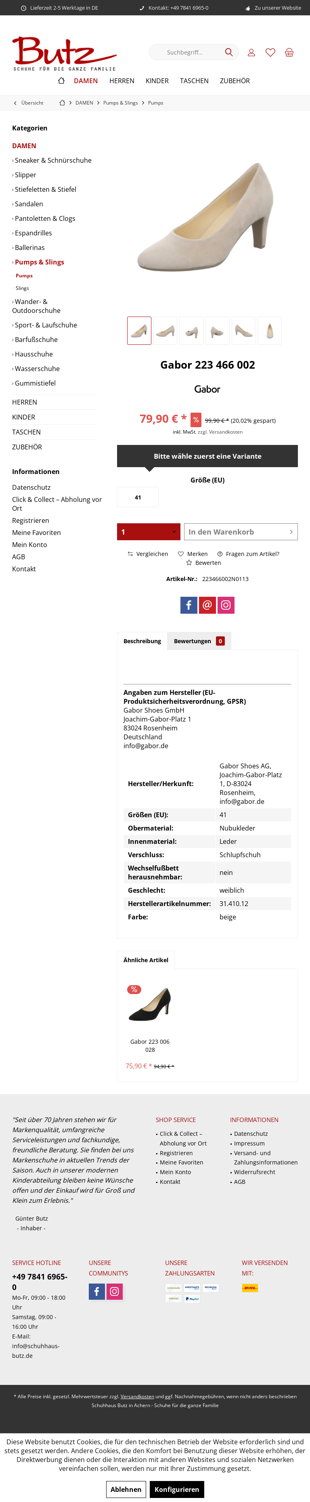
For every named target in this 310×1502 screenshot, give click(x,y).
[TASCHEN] (194, 81)
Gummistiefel (34, 383)
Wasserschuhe (36, 368)
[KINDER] (157, 81)
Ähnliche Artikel (146, 960)
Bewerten (203, 562)
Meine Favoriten (36, 532)
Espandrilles (32, 233)
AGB (18, 556)
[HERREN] (122, 81)
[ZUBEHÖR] (235, 81)
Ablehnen (126, 1489)
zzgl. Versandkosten (220, 431)
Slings (22, 288)
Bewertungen (199, 641)
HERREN (24, 402)
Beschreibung (142, 641)
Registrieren (30, 520)
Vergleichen (148, 554)
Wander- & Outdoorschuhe (36, 306)
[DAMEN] (86, 81)
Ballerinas (29, 247)
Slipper (24, 174)
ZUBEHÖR (27, 447)
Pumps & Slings (38, 262)
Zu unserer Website (278, 7)
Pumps (24, 275)
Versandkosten (137, 1396)
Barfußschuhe (35, 339)
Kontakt (24, 568)
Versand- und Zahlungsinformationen (266, 1157)
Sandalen (28, 203)
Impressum (249, 1143)
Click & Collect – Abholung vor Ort (57, 504)
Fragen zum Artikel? (248, 554)
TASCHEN (26, 432)
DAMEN (24, 145)
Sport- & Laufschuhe (45, 325)
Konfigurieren (177, 1489)
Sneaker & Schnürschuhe (52, 160)
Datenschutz (31, 487)
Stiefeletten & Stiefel (44, 189)
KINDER (23, 417)
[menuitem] (289, 52)
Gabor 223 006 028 (150, 1045)
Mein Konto (29, 544)
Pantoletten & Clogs (44, 218)
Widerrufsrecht (254, 1172)
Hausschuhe (33, 354)
